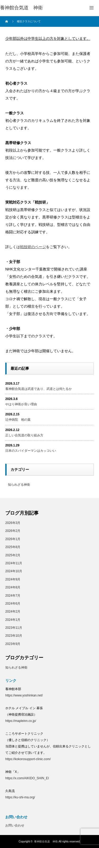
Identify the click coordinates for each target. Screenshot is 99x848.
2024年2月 (12, 611)
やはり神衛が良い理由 (21, 404)
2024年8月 (12, 587)
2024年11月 (13, 563)
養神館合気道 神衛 (21, 7)
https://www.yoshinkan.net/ (24, 695)
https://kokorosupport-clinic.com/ (28, 759)
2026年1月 (12, 539)
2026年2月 (12, 530)
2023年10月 (13, 635)
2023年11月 (13, 627)
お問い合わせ (14, 825)
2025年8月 (12, 547)
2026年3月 (12, 522)
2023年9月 (12, 643)
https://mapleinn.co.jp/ (20, 720)
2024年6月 (12, 603)
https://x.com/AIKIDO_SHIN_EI (27, 778)
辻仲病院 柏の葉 (18, 419)
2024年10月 (13, 571)
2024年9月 (12, 579)
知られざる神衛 (19, 484)
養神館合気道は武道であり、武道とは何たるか (38, 388)
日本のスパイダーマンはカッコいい (30, 450)
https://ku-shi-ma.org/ (20, 797)
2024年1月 (12, 619)
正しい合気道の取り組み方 (24, 435)
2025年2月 (12, 555)
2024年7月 (12, 595)
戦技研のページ (33, 246)
